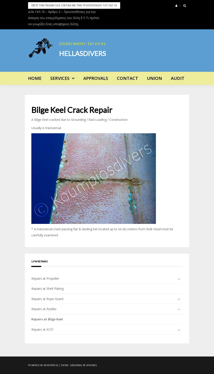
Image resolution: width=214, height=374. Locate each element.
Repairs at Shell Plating (47, 288)
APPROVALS (95, 78)
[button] (176, 5)
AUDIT (177, 78)
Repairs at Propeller (45, 278)
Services (60, 78)
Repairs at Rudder (44, 309)
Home (34, 78)
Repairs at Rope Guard (47, 299)
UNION (154, 78)
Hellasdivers (82, 53)
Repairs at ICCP (42, 329)
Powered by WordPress (43, 365)
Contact (127, 78)
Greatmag (76, 365)
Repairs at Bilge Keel (47, 319)
